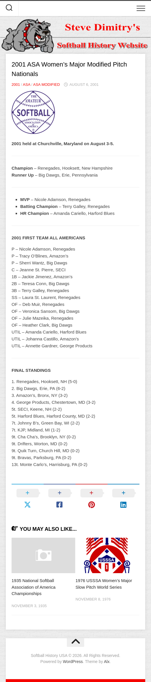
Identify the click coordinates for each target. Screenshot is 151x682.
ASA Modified (46, 84)
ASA (26, 84)
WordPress (73, 661)
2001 (16, 84)
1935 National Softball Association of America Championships (34, 587)
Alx (106, 661)
